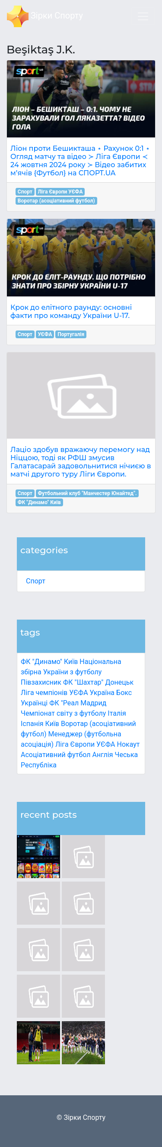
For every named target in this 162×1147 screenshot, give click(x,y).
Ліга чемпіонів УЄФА (54, 693)
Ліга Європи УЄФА (85, 744)
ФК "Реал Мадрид (77, 703)
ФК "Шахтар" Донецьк (98, 682)
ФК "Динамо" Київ (49, 662)
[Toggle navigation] (143, 16)
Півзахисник (41, 682)
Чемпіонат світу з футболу (63, 713)
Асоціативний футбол (56, 755)
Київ (52, 724)
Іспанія (32, 724)
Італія (117, 713)
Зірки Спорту (45, 16)
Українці (34, 703)
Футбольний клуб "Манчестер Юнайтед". (87, 493)
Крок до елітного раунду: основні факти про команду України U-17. (71, 311)
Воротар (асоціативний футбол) (56, 201)
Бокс (124, 693)
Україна (102, 693)
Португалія (70, 334)
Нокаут (128, 744)
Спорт (35, 581)
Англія (102, 755)
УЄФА (45, 334)
